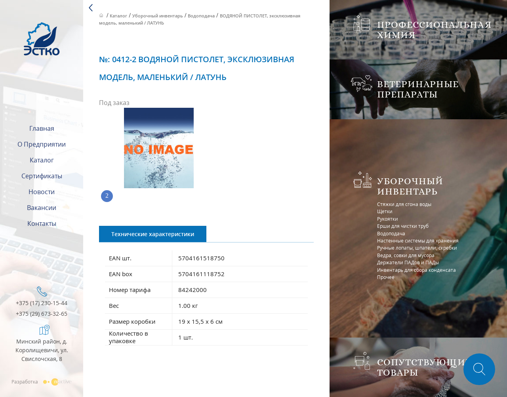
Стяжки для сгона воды (404, 204)
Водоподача (391, 233)
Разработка (41, 381)
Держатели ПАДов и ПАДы (408, 262)
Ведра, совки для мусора (406, 255)
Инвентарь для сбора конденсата (416, 270)
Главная (41, 128)
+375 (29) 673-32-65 (41, 314)
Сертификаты (41, 176)
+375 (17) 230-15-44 (41, 303)
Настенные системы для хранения (418, 240)
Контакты (41, 223)
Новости (42, 191)
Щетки (385, 211)
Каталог (42, 160)
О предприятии (41, 144)
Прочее (386, 277)
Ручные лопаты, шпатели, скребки (417, 247)
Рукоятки (387, 219)
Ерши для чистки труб (403, 226)
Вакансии (41, 207)
